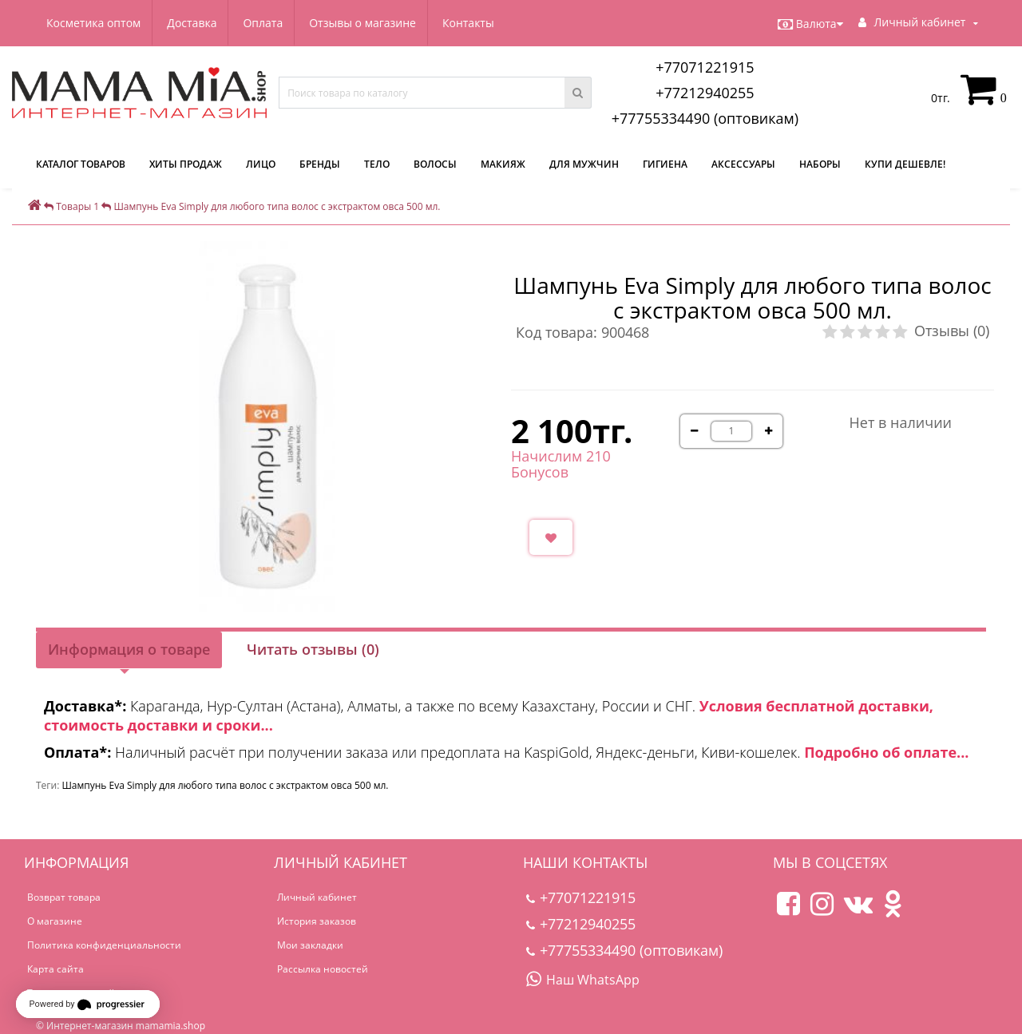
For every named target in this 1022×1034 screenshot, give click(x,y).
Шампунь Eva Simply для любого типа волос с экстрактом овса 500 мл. (224, 785)
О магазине (54, 921)
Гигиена (665, 164)
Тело (377, 164)
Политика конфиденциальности (104, 945)
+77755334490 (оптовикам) (705, 118)
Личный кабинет (317, 897)
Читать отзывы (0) (313, 649)
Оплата (268, 22)
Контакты (478, 22)
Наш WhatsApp (583, 979)
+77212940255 (705, 92)
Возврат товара (64, 897)
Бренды (319, 164)
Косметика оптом (93, 22)
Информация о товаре (129, 649)
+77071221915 (705, 67)
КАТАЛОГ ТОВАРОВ (80, 164)
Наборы (820, 164)
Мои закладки (310, 945)
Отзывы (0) (951, 330)
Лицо (260, 164)
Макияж (503, 164)
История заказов (316, 921)
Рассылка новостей (322, 969)
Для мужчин (584, 164)
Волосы (435, 164)
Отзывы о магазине (370, 22)
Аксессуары (743, 164)
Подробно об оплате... (886, 752)
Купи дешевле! (905, 164)
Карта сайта (55, 969)
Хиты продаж (185, 164)
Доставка (194, 22)
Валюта (810, 24)
